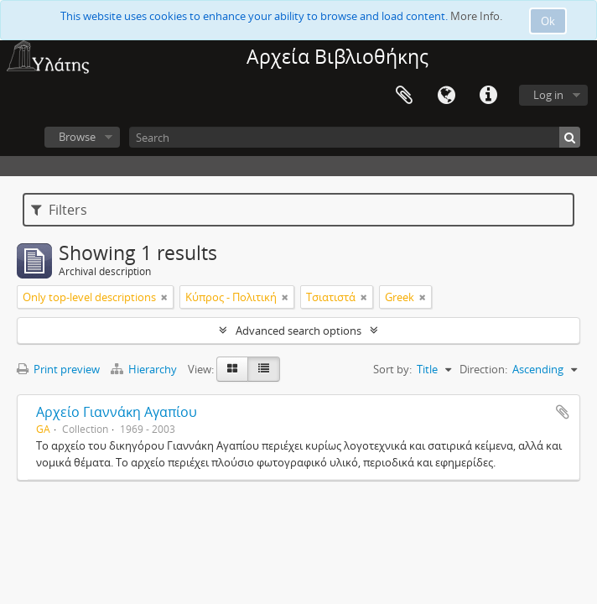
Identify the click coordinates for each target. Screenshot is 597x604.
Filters (59, 209)
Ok (548, 21)
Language (446, 96)
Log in (548, 94)
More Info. (476, 15)
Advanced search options (298, 330)
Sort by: (392, 369)
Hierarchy (145, 369)
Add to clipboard (562, 412)
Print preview (58, 369)
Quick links (488, 96)
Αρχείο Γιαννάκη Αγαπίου (116, 412)
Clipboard (404, 96)
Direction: (483, 369)
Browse (77, 136)
